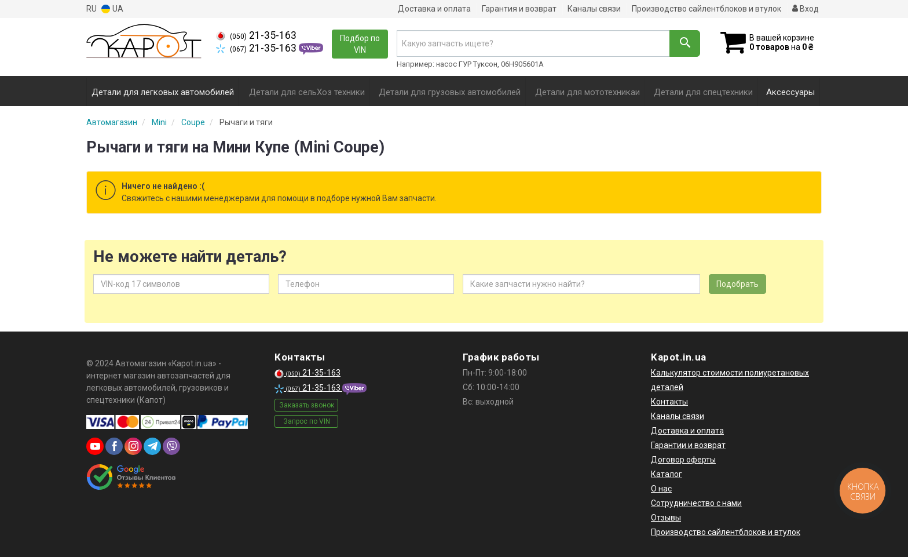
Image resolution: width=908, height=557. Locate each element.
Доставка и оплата (434, 8)
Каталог (666, 474)
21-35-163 (256, 35)
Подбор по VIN (360, 44)
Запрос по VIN (306, 421)
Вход (805, 8)
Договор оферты (683, 459)
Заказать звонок (306, 405)
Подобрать (737, 284)
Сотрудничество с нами (696, 503)
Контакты (669, 401)
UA (112, 9)
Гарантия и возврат (519, 8)
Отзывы (666, 517)
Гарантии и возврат (688, 445)
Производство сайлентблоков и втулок (706, 8)
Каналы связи (594, 8)
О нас (661, 488)
